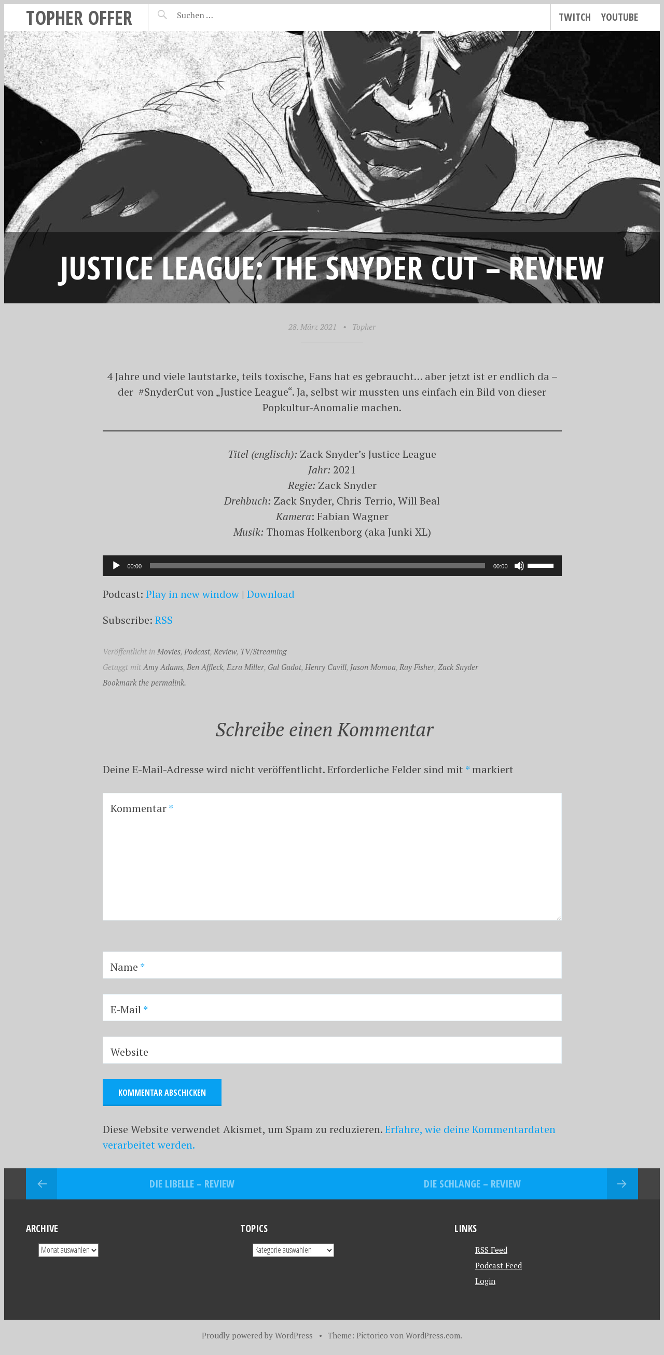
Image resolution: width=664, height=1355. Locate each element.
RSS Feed (491, 1250)
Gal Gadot (284, 667)
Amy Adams (163, 667)
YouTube (619, 17)
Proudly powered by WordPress (257, 1335)
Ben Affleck (205, 667)
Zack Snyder (458, 667)
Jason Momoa (373, 667)
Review (225, 651)
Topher (364, 327)
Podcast (197, 651)
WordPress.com (433, 1335)
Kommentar (141, 808)
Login (485, 1281)
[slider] (317, 565)
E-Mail (129, 1009)
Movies (169, 651)
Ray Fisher (416, 667)
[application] (332, 565)
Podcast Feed (498, 1265)
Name (127, 967)
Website (129, 1052)
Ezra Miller (245, 667)
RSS (164, 620)
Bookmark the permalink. (144, 682)
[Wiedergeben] (116, 566)
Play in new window (192, 594)
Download (271, 594)
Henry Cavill (326, 667)
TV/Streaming (263, 651)
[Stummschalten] (519, 566)
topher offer (79, 17)
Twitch (575, 17)
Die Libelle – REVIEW (191, 1184)
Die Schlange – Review (472, 1184)
